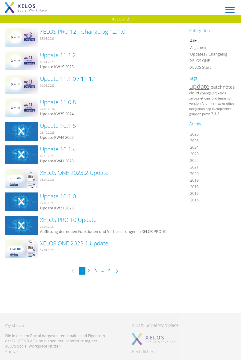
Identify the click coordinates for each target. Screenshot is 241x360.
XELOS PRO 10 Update (68, 220)
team (222, 98)
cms (207, 98)
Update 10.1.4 (58, 149)
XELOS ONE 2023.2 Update (74, 172)
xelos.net (196, 98)
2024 (194, 147)
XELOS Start (200, 67)
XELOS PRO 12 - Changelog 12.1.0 (82, 31)
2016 (194, 200)
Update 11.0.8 (58, 102)
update (199, 86)
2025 (194, 140)
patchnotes (222, 87)
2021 (194, 167)
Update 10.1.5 (58, 125)
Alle (193, 41)
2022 (194, 160)
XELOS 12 (120, 19)
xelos (221, 93)
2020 (194, 173)
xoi (229, 98)
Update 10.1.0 (58, 196)
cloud (194, 93)
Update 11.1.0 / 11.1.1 (68, 78)
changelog (208, 93)
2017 (194, 193)
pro (214, 98)
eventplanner (221, 109)
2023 (194, 153)
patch (206, 114)
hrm (214, 103)
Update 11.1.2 (58, 55)
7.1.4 (215, 113)
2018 (194, 186)
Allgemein (199, 47)
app (208, 109)
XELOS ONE (200, 60)
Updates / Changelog (208, 54)
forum (206, 103)
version (195, 103)
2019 (194, 180)
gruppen (195, 114)
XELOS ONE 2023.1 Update (74, 243)
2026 (194, 134)
